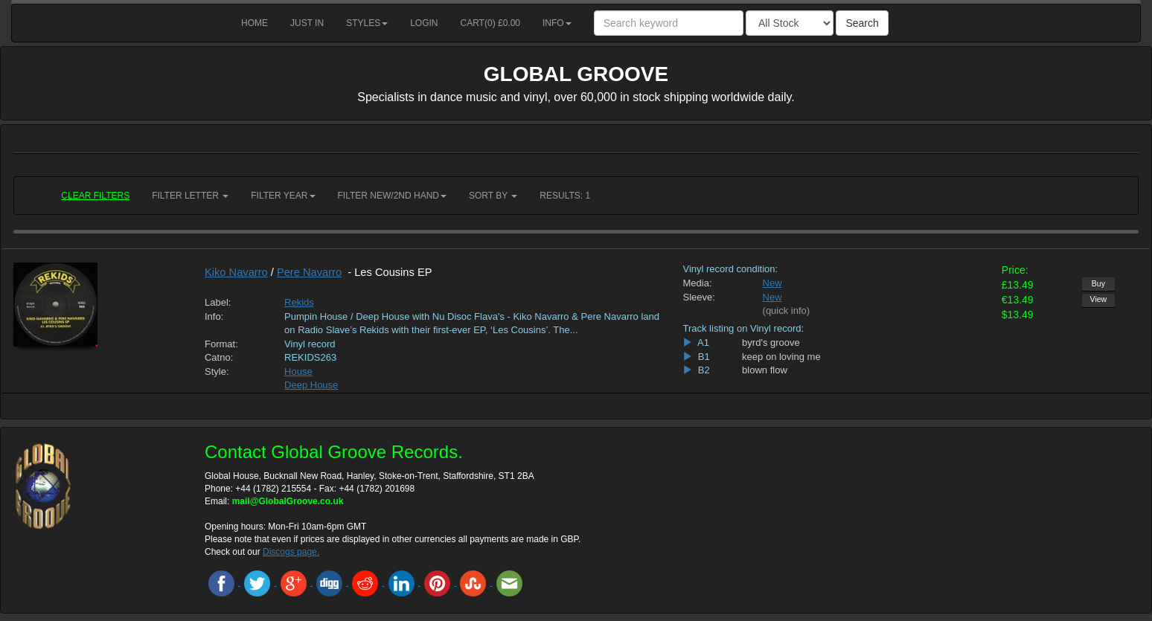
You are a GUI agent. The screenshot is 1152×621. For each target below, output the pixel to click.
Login (424, 23)
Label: (218, 302)
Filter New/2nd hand (392, 195)
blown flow (764, 370)
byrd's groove (771, 342)
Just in (307, 23)
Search (861, 23)
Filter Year (283, 195)
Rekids (299, 302)
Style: (217, 371)
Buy (1098, 283)
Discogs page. (291, 552)
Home (254, 23)
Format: (221, 344)
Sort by (493, 195)
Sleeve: (698, 297)
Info (557, 23)
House (298, 371)
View (1098, 299)
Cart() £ (491, 23)
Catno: (219, 357)
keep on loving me (781, 356)
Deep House (311, 384)
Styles (367, 23)
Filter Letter (190, 195)
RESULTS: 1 (565, 195)
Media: (696, 283)
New (772, 283)
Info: (214, 316)
